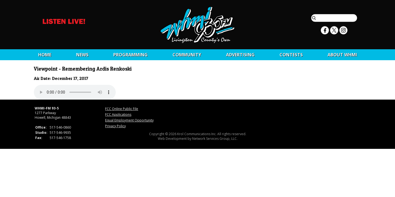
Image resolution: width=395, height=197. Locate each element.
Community (187, 55)
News (82, 55)
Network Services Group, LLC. (214, 138)
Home (44, 55)
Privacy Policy (115, 126)
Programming (130, 55)
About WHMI (342, 55)
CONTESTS (291, 55)
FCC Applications (118, 114)
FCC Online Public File (121, 108)
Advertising (240, 55)
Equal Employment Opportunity (129, 120)
